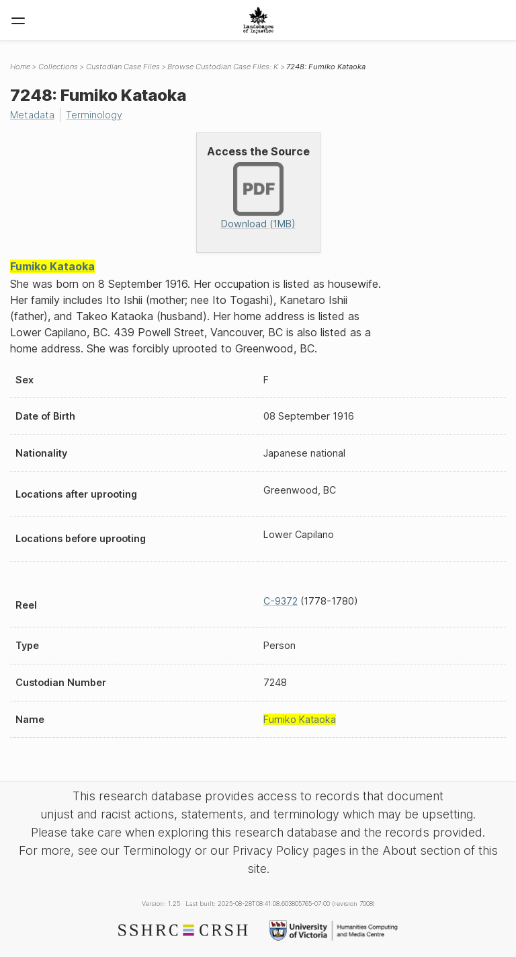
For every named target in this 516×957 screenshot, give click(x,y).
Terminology (94, 114)
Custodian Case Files (123, 66)
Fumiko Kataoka (52, 266)
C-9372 (280, 601)
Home (20, 66)
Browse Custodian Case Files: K (222, 66)
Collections (58, 66)
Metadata (32, 114)
